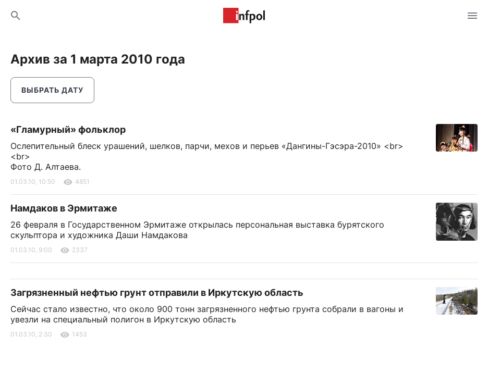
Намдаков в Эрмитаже (63, 208)
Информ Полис (244, 16)
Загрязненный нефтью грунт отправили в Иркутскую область (156, 292)
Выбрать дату (52, 89)
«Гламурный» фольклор (68, 129)
